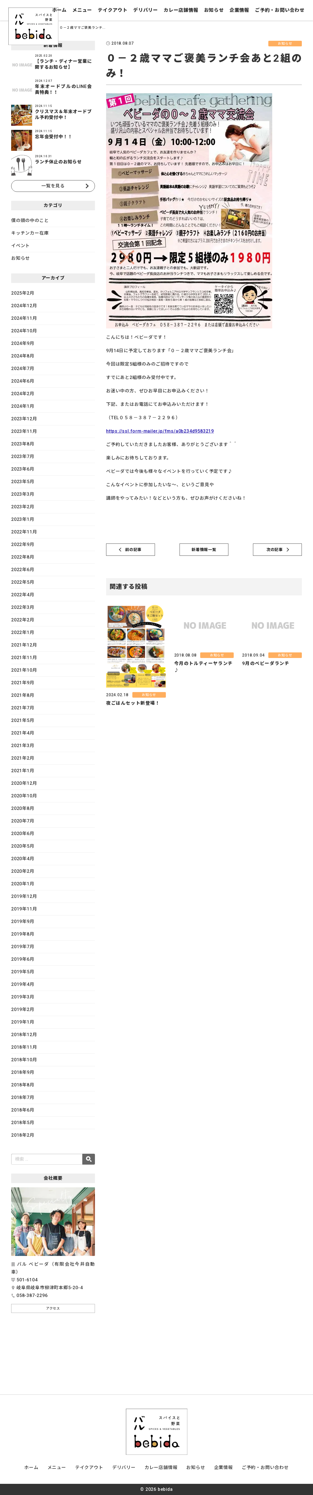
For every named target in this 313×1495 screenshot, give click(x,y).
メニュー (82, 10)
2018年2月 (22, 1135)
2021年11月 (24, 657)
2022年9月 (22, 544)
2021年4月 (22, 733)
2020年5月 (22, 846)
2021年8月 (22, 695)
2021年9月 (22, 682)
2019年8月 (22, 934)
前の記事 (133, 549)
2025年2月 (22, 293)
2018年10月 (24, 1059)
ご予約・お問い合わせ (280, 10)
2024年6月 (22, 381)
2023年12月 (24, 418)
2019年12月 (24, 896)
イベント (20, 245)
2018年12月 (24, 1034)
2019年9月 (22, 921)
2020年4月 (22, 858)
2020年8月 (22, 808)
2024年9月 (22, 343)
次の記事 (274, 549)
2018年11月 (24, 1047)
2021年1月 (22, 770)
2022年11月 (24, 532)
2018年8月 (22, 1085)
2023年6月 (22, 469)
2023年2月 (22, 506)
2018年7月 (22, 1097)
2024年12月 (24, 305)
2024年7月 (22, 368)
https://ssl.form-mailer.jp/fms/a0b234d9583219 (160, 431)
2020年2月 (22, 871)
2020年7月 (22, 821)
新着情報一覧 (204, 549)
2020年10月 (24, 795)
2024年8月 (22, 356)
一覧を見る (53, 186)
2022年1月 (22, 632)
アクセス (53, 1308)
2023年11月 (24, 431)
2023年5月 (22, 481)
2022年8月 (22, 557)
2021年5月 (22, 720)
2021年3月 (22, 745)
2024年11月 (24, 318)
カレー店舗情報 (181, 10)
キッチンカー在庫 (30, 233)
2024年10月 (24, 330)
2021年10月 (24, 670)
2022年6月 (22, 569)
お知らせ (214, 10)
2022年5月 (22, 582)
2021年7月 (22, 707)
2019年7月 (22, 946)
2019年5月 (22, 971)
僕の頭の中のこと (30, 220)
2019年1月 (22, 1022)
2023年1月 (22, 519)
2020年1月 (22, 883)
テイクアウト (113, 10)
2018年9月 (22, 1072)
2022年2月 (22, 620)
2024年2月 (22, 393)
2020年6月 (22, 833)
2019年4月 (22, 984)
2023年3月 (22, 494)
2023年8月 (22, 444)
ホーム (59, 10)
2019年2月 (22, 1009)
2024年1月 (22, 406)
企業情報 (239, 10)
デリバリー (145, 10)
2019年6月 (22, 959)
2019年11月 (24, 909)
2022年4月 (22, 594)
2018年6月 (22, 1110)
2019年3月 (22, 997)
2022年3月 (22, 607)
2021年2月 (22, 758)
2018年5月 (22, 1122)
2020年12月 (24, 783)
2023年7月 (22, 456)
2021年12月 (24, 645)
